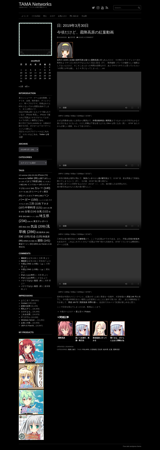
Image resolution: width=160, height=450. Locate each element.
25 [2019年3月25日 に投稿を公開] (26, 78)
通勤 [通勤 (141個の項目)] (43, 240)
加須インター (88, 178)
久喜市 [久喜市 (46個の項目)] (46, 208)
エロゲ (52, 16)
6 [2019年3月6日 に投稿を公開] (35, 70)
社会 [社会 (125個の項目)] (36, 236)
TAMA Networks (35, 4)
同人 (45, 16)
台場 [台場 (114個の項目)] (30, 211)
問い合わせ (74, 16)
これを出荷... (26, 314)
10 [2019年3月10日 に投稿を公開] (21, 73)
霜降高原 (116, 349)
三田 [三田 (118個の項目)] (35, 203)
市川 (85, 120)
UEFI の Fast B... (28, 325)
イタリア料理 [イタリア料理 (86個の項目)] (33, 181)
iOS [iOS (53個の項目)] (34, 175)
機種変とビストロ (28, 258)
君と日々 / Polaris (83, 312)
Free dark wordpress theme (132, 446)
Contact (24, 303)
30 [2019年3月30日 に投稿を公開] (50, 78)
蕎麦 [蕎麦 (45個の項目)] (34, 241)
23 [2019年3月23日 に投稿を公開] (50, 76)
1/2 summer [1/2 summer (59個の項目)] (25, 175)
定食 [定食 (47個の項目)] (30, 221)
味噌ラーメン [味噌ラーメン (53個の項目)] (32, 216)
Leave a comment (85, 37)
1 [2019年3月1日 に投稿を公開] (44, 67)
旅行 (74, 349)
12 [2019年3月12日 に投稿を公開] (31, 73)
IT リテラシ (26, 317)
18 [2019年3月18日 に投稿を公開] (26, 76)
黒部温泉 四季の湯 (87, 302)
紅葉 (110, 349)
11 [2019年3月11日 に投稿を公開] (26, 73)
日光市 (100, 349)
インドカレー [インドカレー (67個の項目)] (35, 184)
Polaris (85, 349)
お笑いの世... (26, 323)
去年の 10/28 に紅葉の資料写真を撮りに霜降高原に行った (81, 60)
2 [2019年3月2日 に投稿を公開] (49, 67)
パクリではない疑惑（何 (31, 280)
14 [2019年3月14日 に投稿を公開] (40, 73)
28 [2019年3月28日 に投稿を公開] (40, 78)
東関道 (108, 120)
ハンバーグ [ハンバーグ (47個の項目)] (43, 200)
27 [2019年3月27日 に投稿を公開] (35, 78)
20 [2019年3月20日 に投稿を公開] (35, 76)
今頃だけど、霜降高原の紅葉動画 (85, 32)
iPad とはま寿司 (28, 275)
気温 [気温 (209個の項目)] (38, 226)
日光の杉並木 (134, 239)
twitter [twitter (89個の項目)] (32, 178)
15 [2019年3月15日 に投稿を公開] (45, 73)
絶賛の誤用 (25, 306)
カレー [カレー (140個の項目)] (42, 188)
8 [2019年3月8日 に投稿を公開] (44, 70)
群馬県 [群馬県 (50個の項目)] (27, 241)
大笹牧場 (93, 349)
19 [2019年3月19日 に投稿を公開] (31, 76)
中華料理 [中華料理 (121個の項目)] (33, 207)
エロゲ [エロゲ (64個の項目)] (29, 188)
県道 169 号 (73, 302)
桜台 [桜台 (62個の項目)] (26, 227)
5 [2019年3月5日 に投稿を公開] (30, 70)
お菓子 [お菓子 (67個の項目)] (43, 178)
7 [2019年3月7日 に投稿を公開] (40, 70)
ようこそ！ (25, 300)
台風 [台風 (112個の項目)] (42, 211)
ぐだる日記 (36, 16)
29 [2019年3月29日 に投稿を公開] (45, 78)
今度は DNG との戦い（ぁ (32, 264)
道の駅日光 (103, 178)
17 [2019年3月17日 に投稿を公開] (21, 76)
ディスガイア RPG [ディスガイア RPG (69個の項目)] (33, 196)
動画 (70, 349)
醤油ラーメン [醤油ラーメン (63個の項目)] (26, 244)
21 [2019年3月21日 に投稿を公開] (40, 76)
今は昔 (84, 16)
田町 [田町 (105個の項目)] (24, 236)
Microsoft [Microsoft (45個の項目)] (23, 178)
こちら (40, 120)
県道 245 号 (132, 297)
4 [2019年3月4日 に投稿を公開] (25, 70)
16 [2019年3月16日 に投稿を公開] (50, 73)
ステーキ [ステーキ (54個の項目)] (23, 192)
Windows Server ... (29, 320)
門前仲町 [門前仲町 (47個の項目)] (45, 244)
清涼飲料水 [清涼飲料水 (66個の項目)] (42, 232)
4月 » (27, 86)
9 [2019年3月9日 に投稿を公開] (49, 70)
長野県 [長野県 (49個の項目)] (37, 244)
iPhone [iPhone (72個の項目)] (43, 175)
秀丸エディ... (26, 309)
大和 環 (72, 37)
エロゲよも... (26, 312)
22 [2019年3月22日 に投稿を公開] (45, 76)
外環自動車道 (98, 120)
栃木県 (105, 349)
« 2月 (21, 86)
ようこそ (25, 16)
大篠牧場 (81, 239)
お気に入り (62, 16)
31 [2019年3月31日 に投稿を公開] (21, 81)
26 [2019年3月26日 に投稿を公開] (31, 78)
